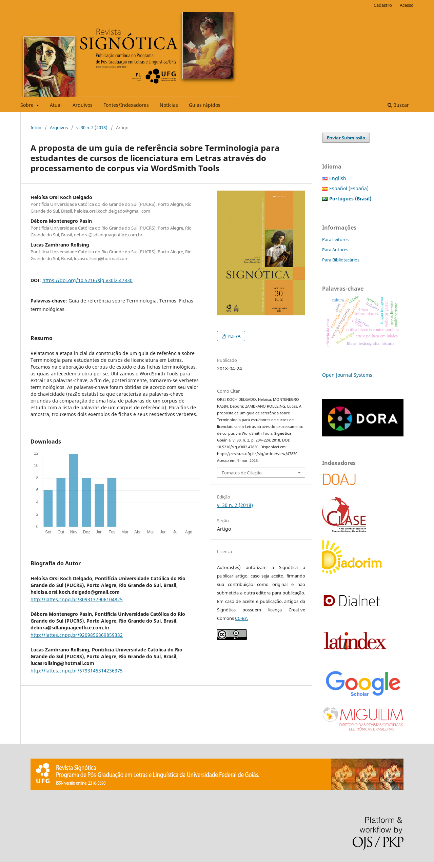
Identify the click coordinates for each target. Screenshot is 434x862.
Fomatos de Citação (242, 473)
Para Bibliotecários (340, 260)
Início (36, 127)
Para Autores (335, 250)
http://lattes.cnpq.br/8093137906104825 (77, 599)
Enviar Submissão (346, 138)
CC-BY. (241, 618)
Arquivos (83, 105)
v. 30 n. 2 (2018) (91, 127)
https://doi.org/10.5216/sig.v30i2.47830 (87, 280)
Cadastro (383, 5)
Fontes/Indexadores (126, 105)
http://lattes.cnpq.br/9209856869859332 (77, 635)
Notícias (169, 105)
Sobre (27, 105)
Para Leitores (335, 239)
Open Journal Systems (347, 375)
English (337, 178)
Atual (56, 105)
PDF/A (233, 336)
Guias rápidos (204, 105)
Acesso (407, 5)
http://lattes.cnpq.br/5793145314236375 (77, 670)
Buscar (398, 105)
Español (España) (349, 188)
